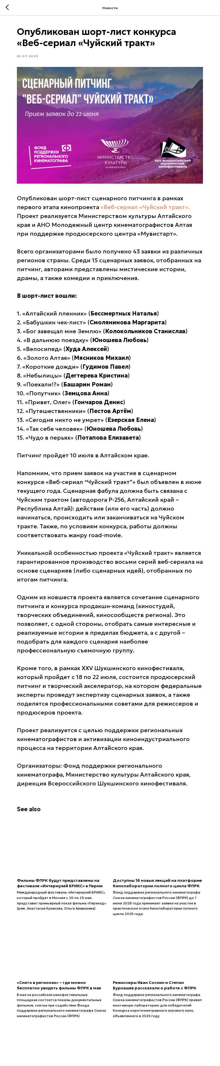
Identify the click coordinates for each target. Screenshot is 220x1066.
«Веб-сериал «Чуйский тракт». (146, 206)
